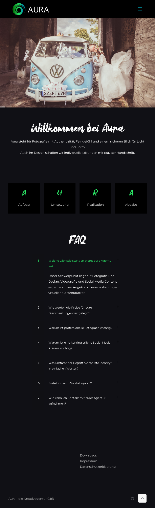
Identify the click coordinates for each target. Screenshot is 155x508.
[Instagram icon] (132, 499)
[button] (77, 277)
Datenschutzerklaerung (98, 467)
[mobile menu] (140, 9)
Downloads (88, 455)
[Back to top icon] (142, 498)
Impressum (88, 461)
